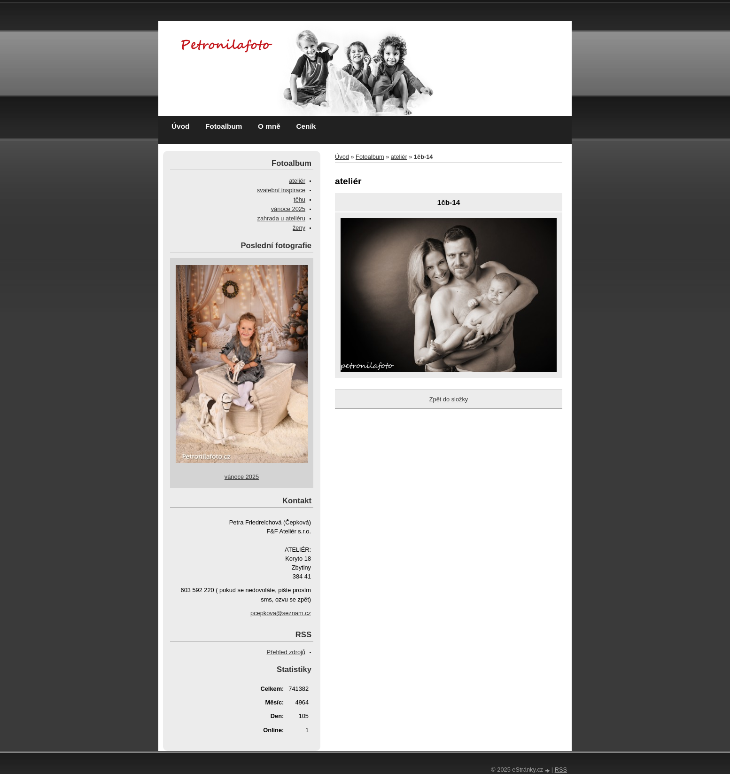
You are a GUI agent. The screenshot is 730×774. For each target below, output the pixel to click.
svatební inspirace (281, 190)
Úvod (180, 126)
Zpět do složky (448, 399)
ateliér (399, 156)
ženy (299, 227)
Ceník (306, 126)
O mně (269, 126)
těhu (299, 199)
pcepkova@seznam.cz (280, 613)
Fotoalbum (223, 126)
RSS (561, 769)
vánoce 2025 (288, 208)
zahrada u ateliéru (281, 218)
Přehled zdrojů (285, 652)
